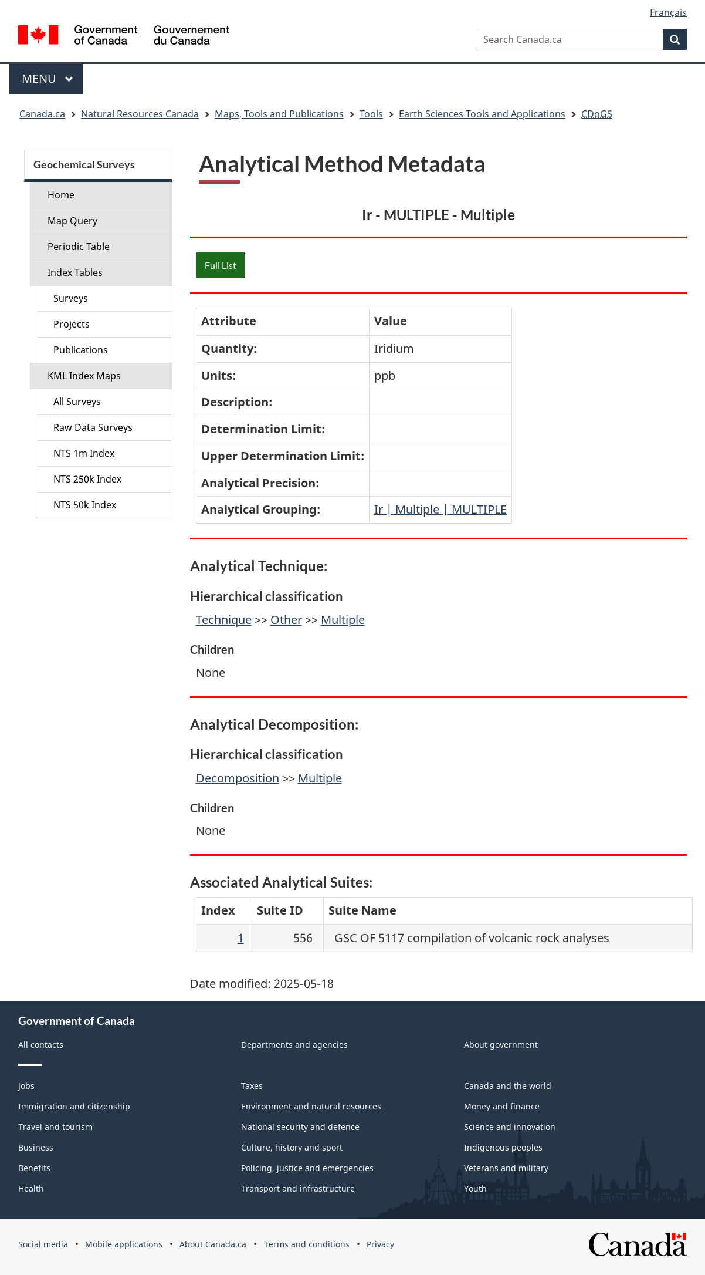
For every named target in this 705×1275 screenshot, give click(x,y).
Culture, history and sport (292, 1147)
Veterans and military (506, 1167)
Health (31, 1188)
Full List (220, 265)
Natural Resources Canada (140, 113)
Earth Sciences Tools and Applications (482, 113)
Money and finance (502, 1106)
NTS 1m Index (83, 453)
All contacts (40, 1044)
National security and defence (300, 1126)
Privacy (380, 1244)
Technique (224, 620)
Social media (43, 1244)
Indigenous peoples (503, 1147)
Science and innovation (509, 1126)
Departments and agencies (294, 1044)
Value (390, 321)
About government (501, 1044)
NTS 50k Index (84, 504)
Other (286, 620)
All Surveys (77, 401)
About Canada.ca (212, 1244)
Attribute (228, 321)
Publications (80, 349)
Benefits (34, 1167)
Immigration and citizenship (74, 1106)
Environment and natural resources (311, 1106)
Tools (371, 113)
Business (35, 1147)
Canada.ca (42, 113)
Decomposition (237, 778)
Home (61, 194)
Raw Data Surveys (93, 427)
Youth (475, 1188)
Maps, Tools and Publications (279, 113)
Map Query (72, 220)
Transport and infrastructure (298, 1188)
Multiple (343, 620)
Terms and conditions (307, 1244)
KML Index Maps (84, 375)
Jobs (26, 1085)
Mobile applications (123, 1244)
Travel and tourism (55, 1126)
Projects (71, 324)
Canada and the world (507, 1085)
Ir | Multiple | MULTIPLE (440, 509)
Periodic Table (79, 246)
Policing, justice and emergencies (307, 1167)
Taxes (252, 1085)
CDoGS (596, 113)
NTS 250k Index (87, 479)
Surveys (70, 298)
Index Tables (75, 272)
